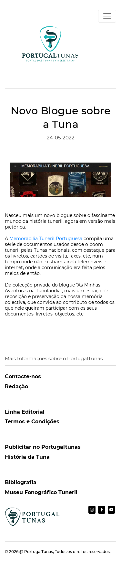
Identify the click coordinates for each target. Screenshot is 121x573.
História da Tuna (27, 457)
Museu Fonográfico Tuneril (41, 492)
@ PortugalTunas (36, 551)
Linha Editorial (25, 412)
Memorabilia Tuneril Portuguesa (45, 238)
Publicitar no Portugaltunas (43, 447)
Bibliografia (20, 482)
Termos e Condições (32, 421)
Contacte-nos (23, 376)
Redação (16, 386)
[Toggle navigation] (107, 16)
